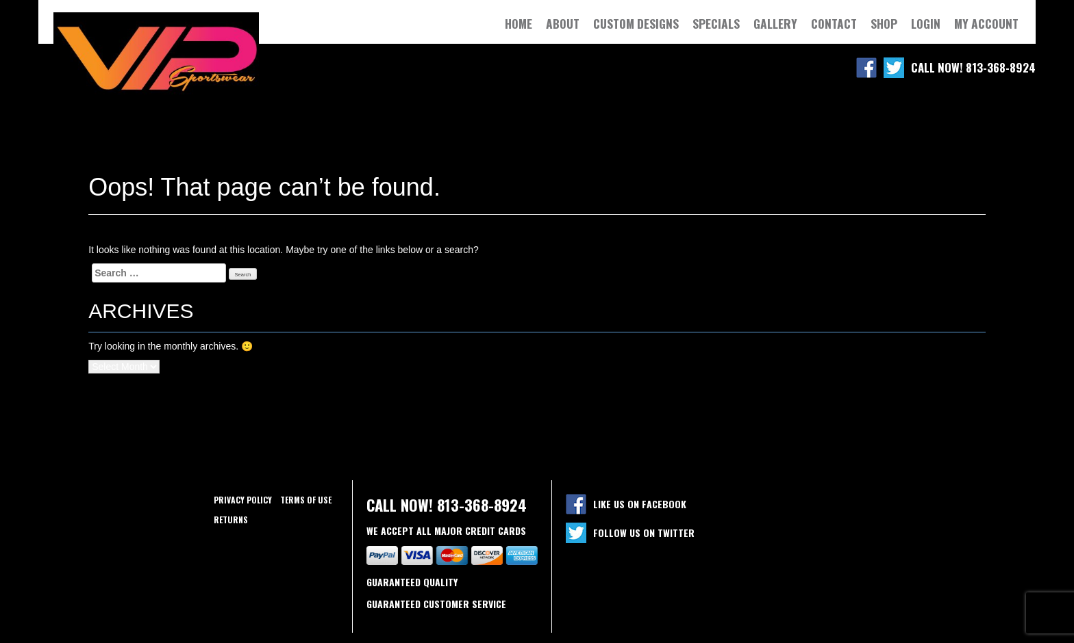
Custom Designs (636, 23)
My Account (986, 23)
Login (925, 23)
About (562, 23)
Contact (834, 23)
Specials (716, 23)
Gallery (775, 23)
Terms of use (306, 500)
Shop (884, 23)
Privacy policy (243, 500)
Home (518, 23)
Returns (231, 519)
